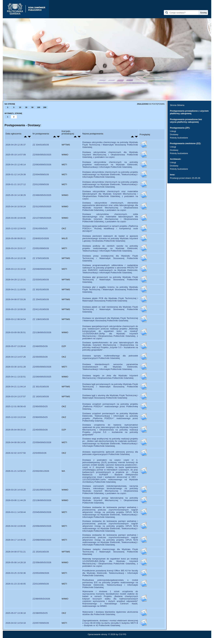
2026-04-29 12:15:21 (16, 279)
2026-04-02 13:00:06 (16, 526)
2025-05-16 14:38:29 (16, 195)
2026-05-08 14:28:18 (16, 562)
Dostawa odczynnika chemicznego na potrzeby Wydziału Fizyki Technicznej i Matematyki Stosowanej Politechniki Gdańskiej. (110, 144)
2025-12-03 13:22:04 (16, 417)
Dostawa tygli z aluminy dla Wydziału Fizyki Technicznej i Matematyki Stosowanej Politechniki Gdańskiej (110, 396)
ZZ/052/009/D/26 (41, 248)
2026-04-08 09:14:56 (16, 442)
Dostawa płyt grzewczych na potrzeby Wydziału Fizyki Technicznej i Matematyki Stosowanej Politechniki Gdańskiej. (110, 279)
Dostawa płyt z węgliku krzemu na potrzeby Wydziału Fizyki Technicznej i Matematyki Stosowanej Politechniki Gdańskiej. (110, 289)
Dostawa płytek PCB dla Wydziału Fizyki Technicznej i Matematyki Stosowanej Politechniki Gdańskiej (110, 299)
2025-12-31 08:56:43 (16, 406)
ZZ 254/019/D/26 (41, 299)
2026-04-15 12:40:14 (16, 164)
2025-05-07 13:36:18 (16, 613)
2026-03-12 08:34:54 (16, 319)
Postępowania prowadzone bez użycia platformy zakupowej (186, 120)
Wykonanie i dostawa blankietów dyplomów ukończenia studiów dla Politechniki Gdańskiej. (110, 613)
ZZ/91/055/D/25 (40, 228)
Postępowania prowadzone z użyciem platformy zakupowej (189, 112)
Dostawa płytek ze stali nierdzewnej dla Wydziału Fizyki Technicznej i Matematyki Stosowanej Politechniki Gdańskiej (110, 309)
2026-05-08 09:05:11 (16, 238)
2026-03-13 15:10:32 (16, 269)
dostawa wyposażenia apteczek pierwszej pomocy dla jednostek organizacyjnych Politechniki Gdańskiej (110, 453)
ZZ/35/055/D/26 (40, 357)
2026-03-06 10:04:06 (16, 218)
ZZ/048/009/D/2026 (42, 269)
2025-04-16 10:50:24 (16, 206)
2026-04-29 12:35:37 (16, 144)
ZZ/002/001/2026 (41, 471)
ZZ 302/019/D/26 (41, 289)
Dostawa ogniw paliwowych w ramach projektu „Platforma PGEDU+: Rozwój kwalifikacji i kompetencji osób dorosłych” (110, 228)
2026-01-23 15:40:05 (16, 584)
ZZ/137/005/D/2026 (42, 218)
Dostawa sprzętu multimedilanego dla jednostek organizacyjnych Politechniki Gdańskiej (110, 356)
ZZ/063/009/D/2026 (42, 164)
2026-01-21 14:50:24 (16, 471)
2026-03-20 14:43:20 (16, 490)
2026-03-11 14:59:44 (16, 512)
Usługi (173, 131)
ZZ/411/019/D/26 (41, 309)
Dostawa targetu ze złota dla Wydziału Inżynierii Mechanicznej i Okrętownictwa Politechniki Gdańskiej (110, 376)
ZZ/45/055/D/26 (40, 429)
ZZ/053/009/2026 (41, 573)
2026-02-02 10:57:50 (16, 453)
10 (20, 107)
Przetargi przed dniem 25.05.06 (185, 178)
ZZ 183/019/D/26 (41, 396)
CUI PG (122, 634)
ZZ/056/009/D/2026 (42, 526)
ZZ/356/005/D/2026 (42, 562)
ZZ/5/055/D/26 (39, 453)
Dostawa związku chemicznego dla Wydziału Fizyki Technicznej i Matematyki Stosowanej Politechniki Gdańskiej (110, 551)
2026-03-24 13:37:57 (16, 396)
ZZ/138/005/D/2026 (42, 332)
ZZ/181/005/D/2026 (42, 490)
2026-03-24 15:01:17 (16, 248)
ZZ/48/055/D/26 (40, 346)
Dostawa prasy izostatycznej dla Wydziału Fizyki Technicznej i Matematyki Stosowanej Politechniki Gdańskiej (110, 258)
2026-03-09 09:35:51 (16, 332)
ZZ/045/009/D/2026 (42, 512)
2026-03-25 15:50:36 (16, 573)
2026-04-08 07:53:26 (16, 299)
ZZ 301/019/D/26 (41, 386)
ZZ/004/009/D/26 (41, 174)
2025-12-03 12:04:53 (16, 228)
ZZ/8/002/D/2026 (41, 238)
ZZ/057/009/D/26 (41, 623)
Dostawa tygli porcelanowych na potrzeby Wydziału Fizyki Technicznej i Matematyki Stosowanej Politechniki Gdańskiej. (110, 386)
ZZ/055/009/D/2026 (42, 367)
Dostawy (174, 134)
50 (32, 107)
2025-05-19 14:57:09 (16, 154)
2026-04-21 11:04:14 (16, 386)
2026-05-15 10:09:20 (16, 309)
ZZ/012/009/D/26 (41, 184)
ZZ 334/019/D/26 (41, 144)
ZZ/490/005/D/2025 (42, 195)
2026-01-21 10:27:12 (16, 184)
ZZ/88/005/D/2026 (41, 598)
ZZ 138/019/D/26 (41, 319)
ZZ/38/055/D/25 (40, 613)
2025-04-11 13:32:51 (16, 376)
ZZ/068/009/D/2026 (42, 540)
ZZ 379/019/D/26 (41, 258)
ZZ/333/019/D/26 (41, 279)
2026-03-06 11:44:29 (16, 500)
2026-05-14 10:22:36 (16, 258)
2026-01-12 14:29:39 (16, 174)
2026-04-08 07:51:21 (16, 551)
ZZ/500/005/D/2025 (42, 154)
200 (44, 107)
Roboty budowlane (179, 137)
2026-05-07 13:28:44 (16, 346)
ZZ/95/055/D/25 (40, 406)
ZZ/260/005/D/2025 (42, 376)
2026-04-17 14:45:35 (16, 540)
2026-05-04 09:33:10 (16, 429)
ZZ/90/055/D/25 (40, 417)
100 (38, 107)
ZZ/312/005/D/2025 (42, 206)
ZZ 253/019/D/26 (41, 551)
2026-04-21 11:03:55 (16, 289)
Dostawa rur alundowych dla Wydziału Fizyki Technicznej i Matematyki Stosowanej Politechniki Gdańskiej (110, 319)
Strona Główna (177, 105)
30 (26, 107)
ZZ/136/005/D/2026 (42, 500)
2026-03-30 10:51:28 (16, 367)
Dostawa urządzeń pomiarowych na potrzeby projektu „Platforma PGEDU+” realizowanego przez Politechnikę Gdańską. (110, 406)
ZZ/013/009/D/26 (41, 584)
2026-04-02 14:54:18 (16, 623)
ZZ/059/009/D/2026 (42, 442)
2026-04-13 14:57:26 (16, 357)
